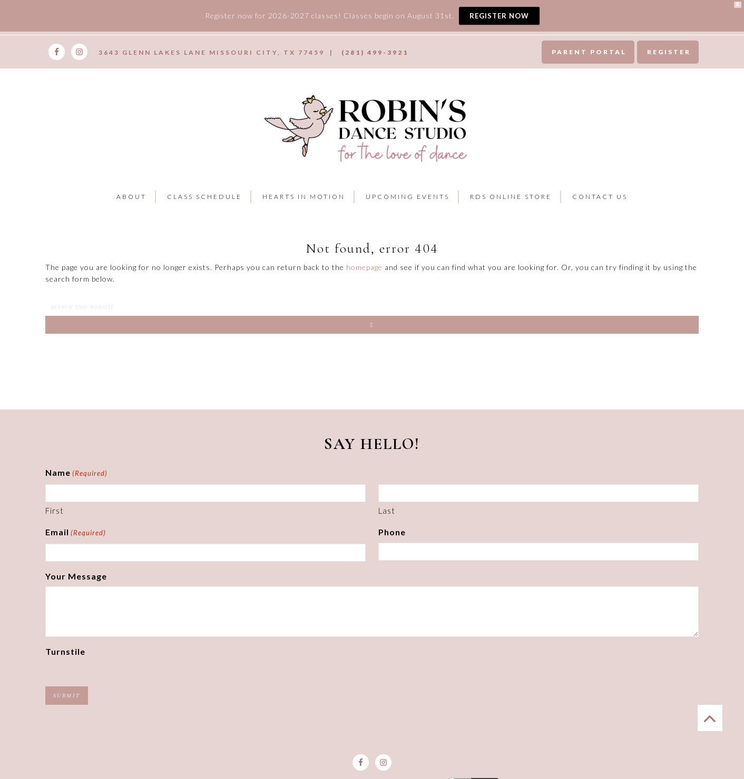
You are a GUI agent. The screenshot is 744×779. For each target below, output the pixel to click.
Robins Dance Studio (368, 126)
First (54, 510)
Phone (392, 532)
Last (386, 510)
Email (75, 533)
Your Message (76, 576)
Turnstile (65, 651)
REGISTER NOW (499, 16)
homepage (364, 267)
